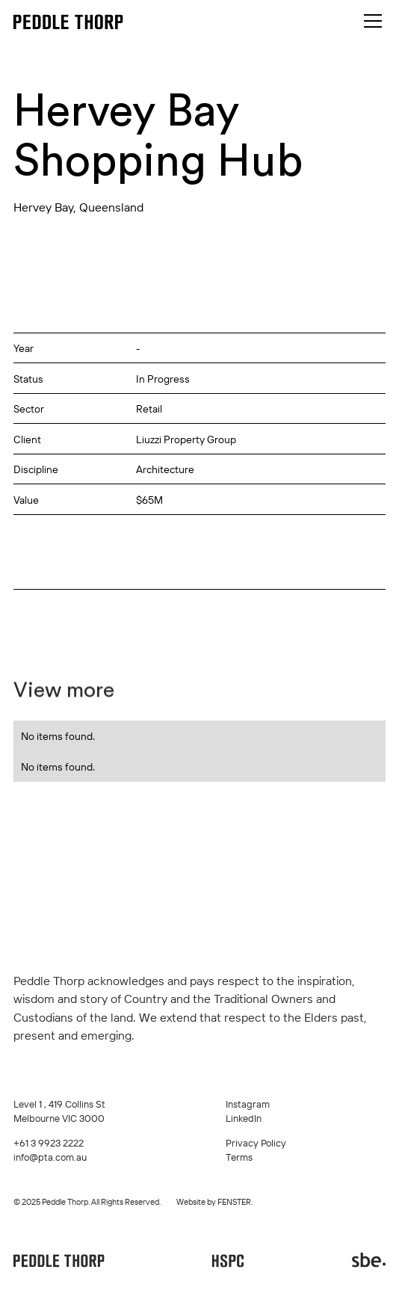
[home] (68, 21)
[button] (370, 21)
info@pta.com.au (50, 1157)
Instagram (248, 1104)
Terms (239, 1157)
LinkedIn (244, 1118)
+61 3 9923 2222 (48, 1143)
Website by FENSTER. (214, 1202)
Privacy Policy (256, 1143)
